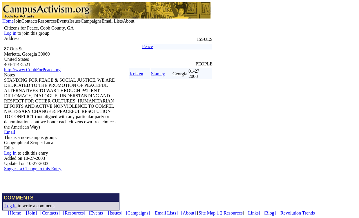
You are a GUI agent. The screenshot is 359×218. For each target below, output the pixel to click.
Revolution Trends (297, 212)
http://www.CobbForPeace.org (32, 69)
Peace (147, 46)
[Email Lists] (165, 212)
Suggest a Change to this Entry (32, 168)
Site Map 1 (209, 212)
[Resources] (74, 212)
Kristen (136, 73)
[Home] (15, 212)
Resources (233, 212)
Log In (10, 153)
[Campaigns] (138, 212)
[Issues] (115, 212)
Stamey (158, 73)
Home (8, 21)
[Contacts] (50, 212)
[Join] (31, 212)
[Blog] (270, 212)
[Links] (253, 212)
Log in (10, 33)
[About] (188, 212)
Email (9, 132)
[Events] (96, 212)
